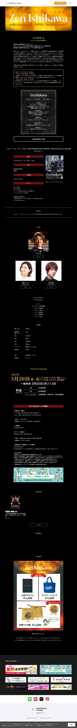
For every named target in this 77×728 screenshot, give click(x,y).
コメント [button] (38, 256)
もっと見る (38, 524)
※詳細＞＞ (23, 411)
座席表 (15, 170)
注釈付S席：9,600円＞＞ (19, 196)
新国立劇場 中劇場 (18, 169)
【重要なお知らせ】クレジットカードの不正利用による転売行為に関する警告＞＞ (31, 464)
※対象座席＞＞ (25, 444)
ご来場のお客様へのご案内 (38, 139)
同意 (71, 724)
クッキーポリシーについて (10, 725)
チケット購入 (59, 3)
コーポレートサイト (44, 718)
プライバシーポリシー (32, 718)
